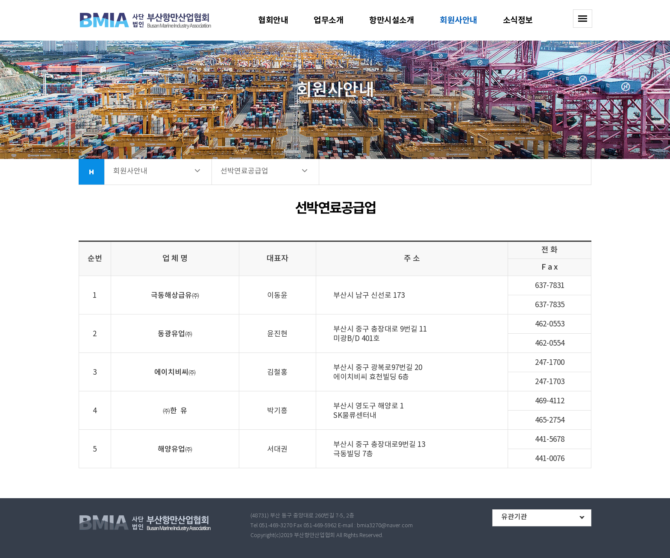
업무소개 (329, 20)
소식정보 (518, 20)
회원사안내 (458, 20)
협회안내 (273, 20)
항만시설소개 (391, 20)
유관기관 (514, 517)
